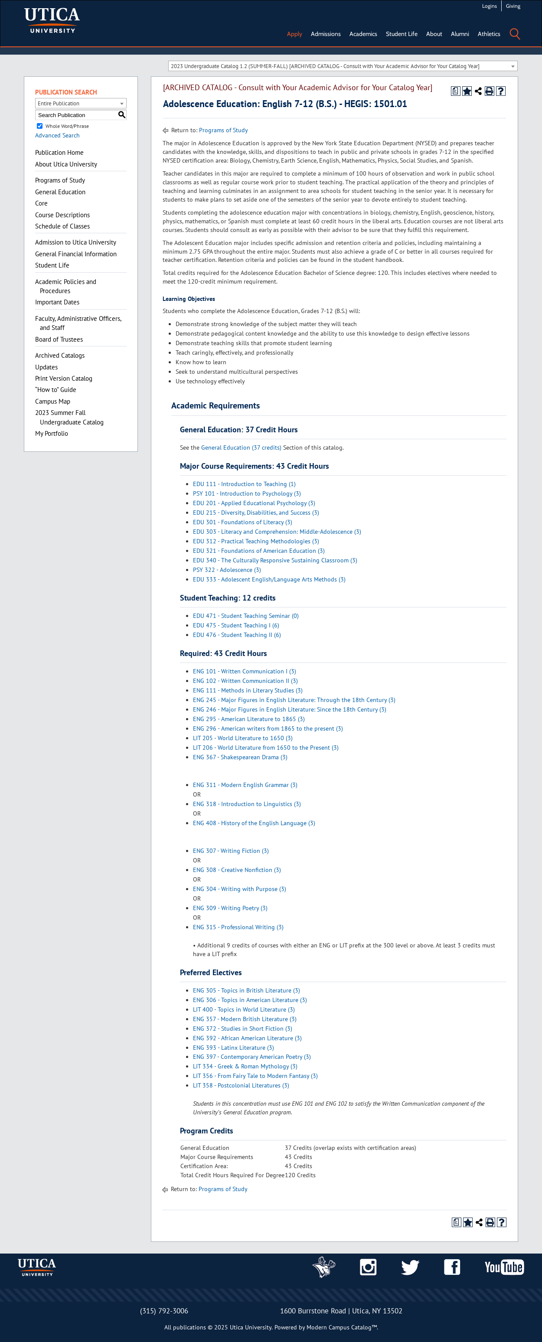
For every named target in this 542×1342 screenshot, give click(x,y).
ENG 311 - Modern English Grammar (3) (245, 785)
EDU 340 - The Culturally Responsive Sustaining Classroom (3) (275, 560)
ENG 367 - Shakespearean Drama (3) (240, 757)
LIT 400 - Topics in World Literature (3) (244, 1009)
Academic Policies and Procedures (65, 286)
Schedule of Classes (62, 226)
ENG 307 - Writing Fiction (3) (231, 851)
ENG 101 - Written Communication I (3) (244, 671)
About (434, 34)
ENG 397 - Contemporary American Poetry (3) (252, 1057)
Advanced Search (57, 135)
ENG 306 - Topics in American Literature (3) (250, 1000)
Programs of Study (60, 180)
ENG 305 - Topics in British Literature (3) (246, 990)
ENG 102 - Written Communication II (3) (245, 681)
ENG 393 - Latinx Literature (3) (233, 1047)
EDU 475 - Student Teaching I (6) (236, 625)
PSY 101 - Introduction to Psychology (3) (247, 493)
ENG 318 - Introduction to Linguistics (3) (247, 804)
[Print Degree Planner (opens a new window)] (455, 91)
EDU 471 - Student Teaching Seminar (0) (246, 616)
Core (41, 203)
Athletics (489, 34)
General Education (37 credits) (241, 447)
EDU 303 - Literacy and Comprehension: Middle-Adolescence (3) (277, 531)
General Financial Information (76, 254)
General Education (60, 192)
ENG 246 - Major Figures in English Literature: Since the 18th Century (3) (289, 709)
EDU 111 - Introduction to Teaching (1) (244, 484)
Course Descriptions (62, 215)
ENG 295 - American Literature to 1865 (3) (249, 719)
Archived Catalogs (60, 355)
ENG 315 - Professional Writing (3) (238, 927)
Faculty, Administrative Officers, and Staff (78, 323)
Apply (294, 34)
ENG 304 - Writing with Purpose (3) (239, 889)
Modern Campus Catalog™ (342, 1327)
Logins (489, 6)
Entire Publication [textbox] (58, 103)
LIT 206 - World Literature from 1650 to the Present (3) (266, 747)
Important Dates (57, 302)
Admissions (326, 34)
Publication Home (59, 152)
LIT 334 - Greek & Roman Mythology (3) (245, 1066)
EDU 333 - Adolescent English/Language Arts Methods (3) (269, 579)
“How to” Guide (55, 389)
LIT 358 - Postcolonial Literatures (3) (241, 1085)
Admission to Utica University (75, 242)
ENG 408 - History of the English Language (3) (254, 823)
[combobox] (343, 66)
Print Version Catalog (63, 378)
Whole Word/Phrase (67, 126)
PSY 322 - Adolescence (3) (227, 570)
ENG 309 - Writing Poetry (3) (230, 908)
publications (189, 1327)
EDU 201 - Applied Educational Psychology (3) (254, 503)
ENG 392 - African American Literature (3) (247, 1038)
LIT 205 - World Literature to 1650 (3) (243, 738)
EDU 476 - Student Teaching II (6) (237, 635)
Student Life (402, 34)
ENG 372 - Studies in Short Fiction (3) (242, 1028)
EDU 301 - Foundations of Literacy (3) (242, 522)
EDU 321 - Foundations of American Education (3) (259, 551)
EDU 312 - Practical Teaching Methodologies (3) (256, 541)
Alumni (460, 34)
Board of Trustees (59, 339)
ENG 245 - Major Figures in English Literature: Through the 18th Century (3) (294, 700)
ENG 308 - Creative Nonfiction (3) (237, 870)
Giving (513, 6)
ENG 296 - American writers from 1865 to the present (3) (268, 728)
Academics (363, 34)
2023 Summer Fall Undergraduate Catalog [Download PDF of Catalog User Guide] (69, 417)
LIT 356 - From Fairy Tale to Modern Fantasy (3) (255, 1076)
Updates (46, 367)
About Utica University (66, 164)
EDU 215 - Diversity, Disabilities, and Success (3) (256, 512)
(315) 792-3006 (164, 1311)
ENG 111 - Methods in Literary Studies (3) (248, 690)
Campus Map (52, 401)
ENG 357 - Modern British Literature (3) (245, 1019)
